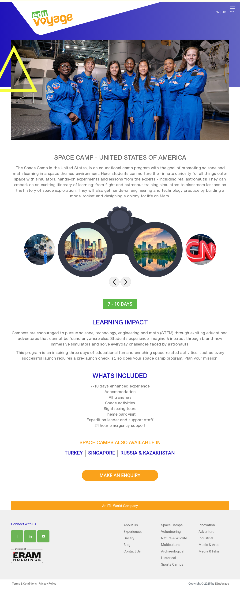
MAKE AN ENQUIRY (120, 475)
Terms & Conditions (24, 583)
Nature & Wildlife (174, 538)
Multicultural (170, 545)
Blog (127, 545)
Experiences (133, 532)
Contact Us (132, 551)
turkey (73, 453)
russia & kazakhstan (147, 453)
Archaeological (172, 551)
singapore (101, 453)
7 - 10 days (120, 304)
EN (217, 12)
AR (224, 12)
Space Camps (172, 525)
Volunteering (171, 532)
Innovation (207, 525)
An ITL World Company (120, 506)
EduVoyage (222, 583)
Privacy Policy (47, 583)
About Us (131, 525)
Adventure (206, 532)
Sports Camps (172, 564)
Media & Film (209, 551)
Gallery (129, 538)
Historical (168, 558)
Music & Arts (208, 545)
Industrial (206, 538)
